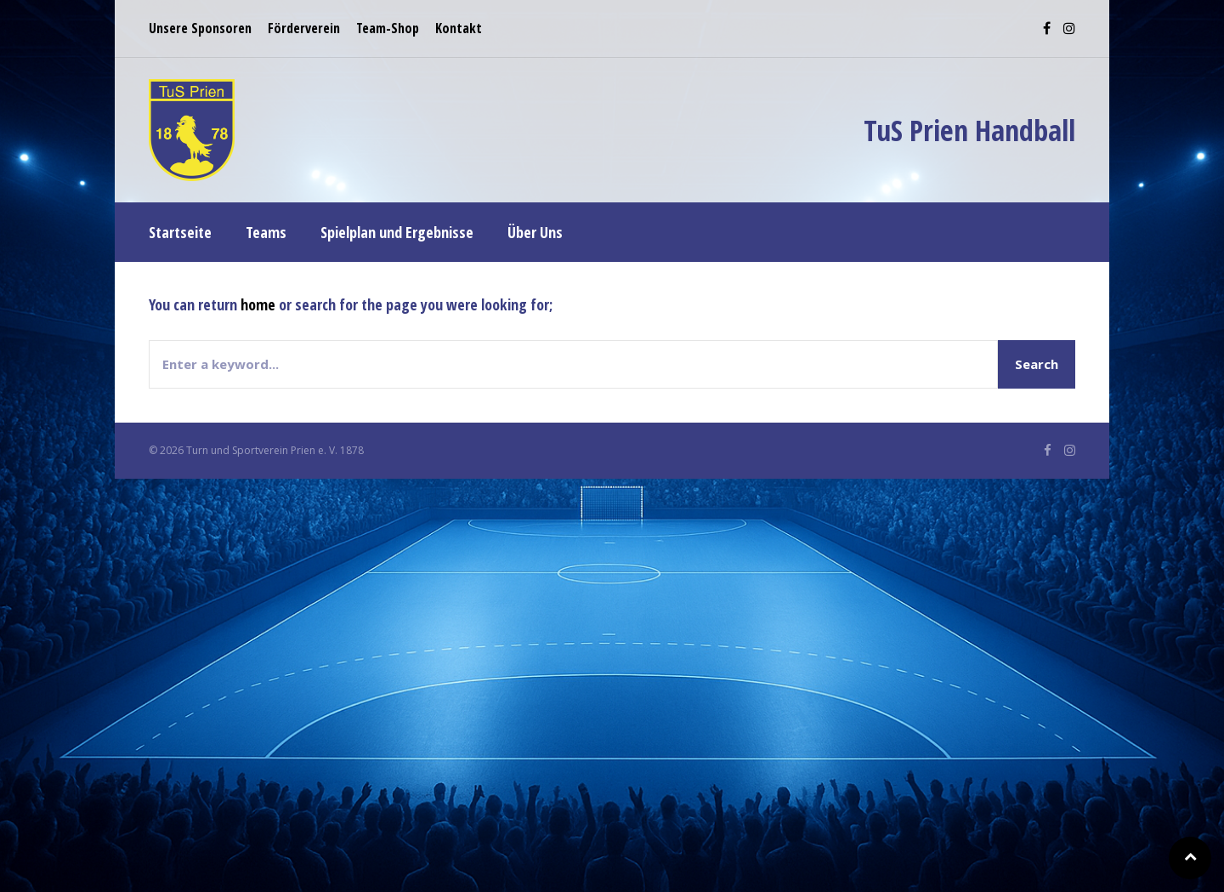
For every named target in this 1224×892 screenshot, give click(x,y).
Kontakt (458, 28)
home (258, 304)
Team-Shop (387, 28)
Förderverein (304, 28)
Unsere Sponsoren (200, 28)
